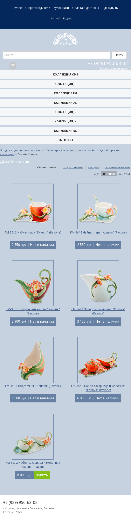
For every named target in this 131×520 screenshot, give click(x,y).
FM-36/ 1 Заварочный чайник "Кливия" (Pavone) (98, 311)
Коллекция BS (65, 131)
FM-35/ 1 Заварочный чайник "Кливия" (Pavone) (33, 311)
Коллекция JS (65, 112)
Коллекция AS (65, 103)
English (67, 18)
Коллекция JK (65, 121)
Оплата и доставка (85, 8)
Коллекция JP (65, 84)
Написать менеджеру (114, 68)
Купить (42, 475)
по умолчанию (73, 167)
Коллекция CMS (65, 74)
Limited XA (65, 140)
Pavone (17, 8)
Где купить (110, 8)
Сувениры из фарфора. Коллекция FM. (71, 150)
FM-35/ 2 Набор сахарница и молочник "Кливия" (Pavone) (98, 388)
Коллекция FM (65, 93)
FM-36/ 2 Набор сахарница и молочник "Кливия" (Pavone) (33, 465)
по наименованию (117, 167)
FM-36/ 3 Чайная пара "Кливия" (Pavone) (98, 232)
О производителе (37, 8)
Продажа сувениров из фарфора (21, 150)
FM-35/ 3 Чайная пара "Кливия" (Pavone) (33, 232)
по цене (93, 167)
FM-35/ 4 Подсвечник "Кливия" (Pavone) (33, 386)
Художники (61, 8)
